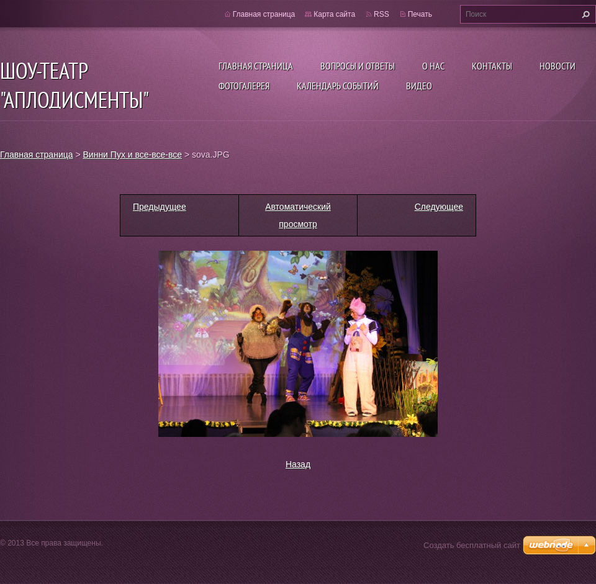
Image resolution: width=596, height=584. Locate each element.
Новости (558, 66)
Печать (420, 14)
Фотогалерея (244, 85)
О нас (433, 66)
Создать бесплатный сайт (471, 545)
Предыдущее (159, 207)
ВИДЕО (419, 85)
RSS (381, 14)
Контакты (492, 66)
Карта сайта (334, 14)
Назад (298, 464)
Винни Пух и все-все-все (133, 154)
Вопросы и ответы (357, 66)
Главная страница (256, 66)
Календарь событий (338, 85)
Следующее (439, 207)
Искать (584, 14)
